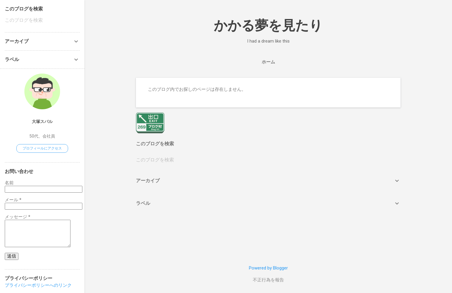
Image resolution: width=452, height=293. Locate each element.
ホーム (268, 62)
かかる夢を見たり (268, 25)
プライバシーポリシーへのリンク (38, 285)
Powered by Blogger (268, 268)
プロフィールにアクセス (42, 148)
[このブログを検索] (268, 160)
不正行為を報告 (268, 280)
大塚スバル (42, 121)
